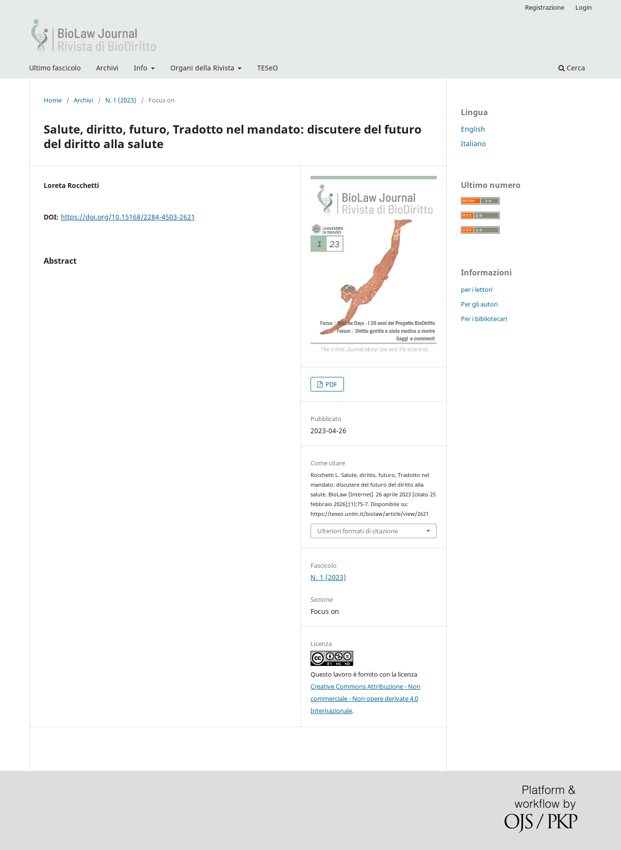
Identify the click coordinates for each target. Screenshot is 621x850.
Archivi (107, 67)
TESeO (267, 67)
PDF (330, 384)
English (473, 129)
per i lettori (476, 289)
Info (141, 67)
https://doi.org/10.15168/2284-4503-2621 (128, 216)
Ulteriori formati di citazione (357, 531)
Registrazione (544, 7)
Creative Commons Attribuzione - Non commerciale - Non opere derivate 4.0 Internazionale (365, 698)
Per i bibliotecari (484, 318)
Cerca (571, 67)
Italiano (473, 143)
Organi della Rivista (203, 67)
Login (583, 7)
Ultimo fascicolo (55, 67)
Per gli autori (479, 304)
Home (53, 100)
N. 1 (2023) (120, 100)
